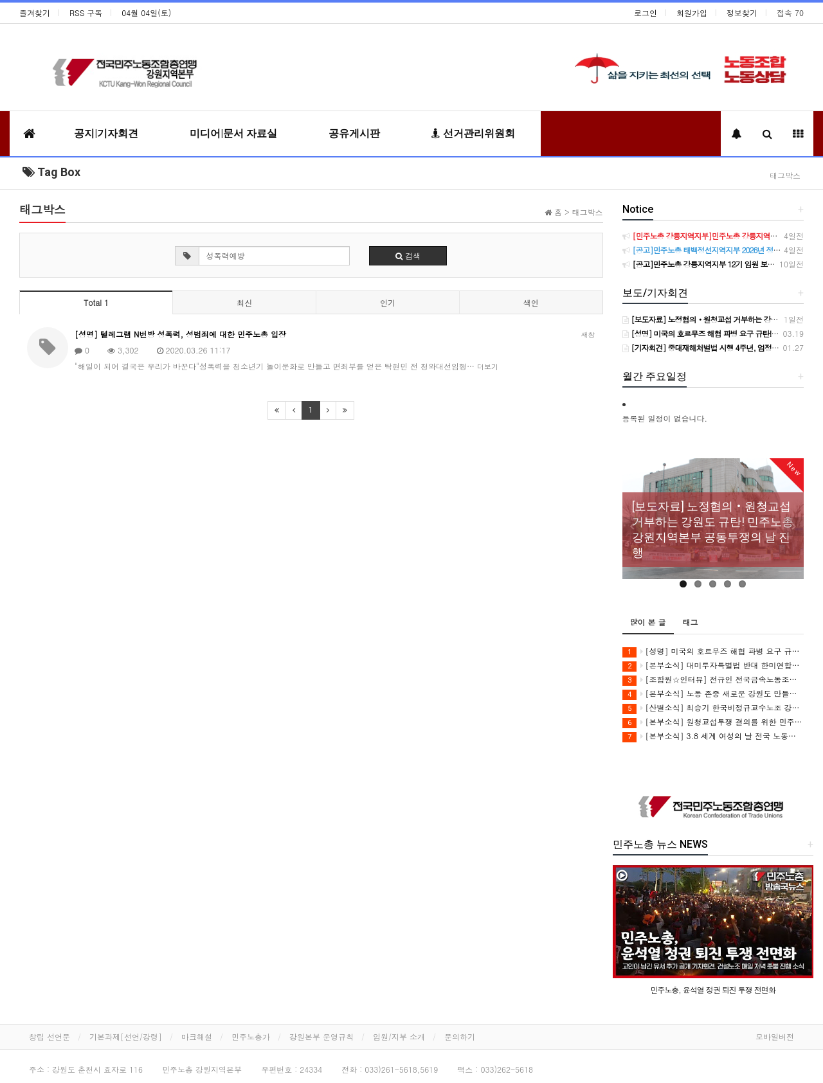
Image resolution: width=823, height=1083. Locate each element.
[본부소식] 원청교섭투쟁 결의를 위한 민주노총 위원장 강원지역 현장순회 (713, 722)
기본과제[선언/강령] (125, 1036)
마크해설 (196, 1036)
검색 (408, 255)
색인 (531, 302)
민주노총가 (250, 1036)
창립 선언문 (49, 1036)
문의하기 (459, 1036)
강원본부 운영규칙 (321, 1036)
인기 (387, 302)
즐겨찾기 (34, 12)
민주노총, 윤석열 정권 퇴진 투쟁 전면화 (712, 989)
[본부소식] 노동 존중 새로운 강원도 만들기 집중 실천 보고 (713, 694)
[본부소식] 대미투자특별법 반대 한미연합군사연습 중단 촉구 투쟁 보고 (713, 665)
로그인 (645, 12)
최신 (244, 302)
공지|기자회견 (106, 133)
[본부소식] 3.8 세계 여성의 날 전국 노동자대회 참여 (713, 736)
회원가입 (691, 12)
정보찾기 (742, 12)
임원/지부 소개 (399, 1036)
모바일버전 (774, 1036)
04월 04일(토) (146, 12)
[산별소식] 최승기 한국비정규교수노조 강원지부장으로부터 (713, 708)
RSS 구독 (85, 12)
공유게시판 (354, 133)
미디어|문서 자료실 (233, 133)
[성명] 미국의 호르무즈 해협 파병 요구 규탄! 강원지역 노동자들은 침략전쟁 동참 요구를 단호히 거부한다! (713, 651)
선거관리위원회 (473, 133)
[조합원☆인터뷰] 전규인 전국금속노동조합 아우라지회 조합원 (713, 680)
